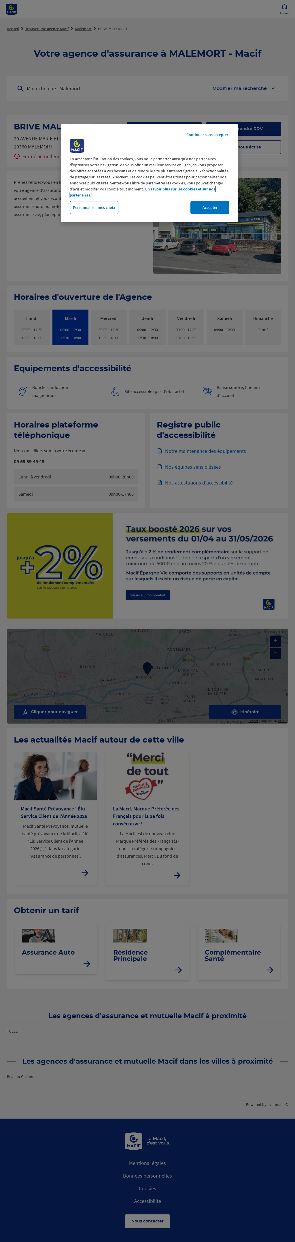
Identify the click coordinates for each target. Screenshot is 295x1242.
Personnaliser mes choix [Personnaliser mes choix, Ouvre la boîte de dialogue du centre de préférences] (94, 207)
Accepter (210, 207)
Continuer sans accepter (207, 134)
